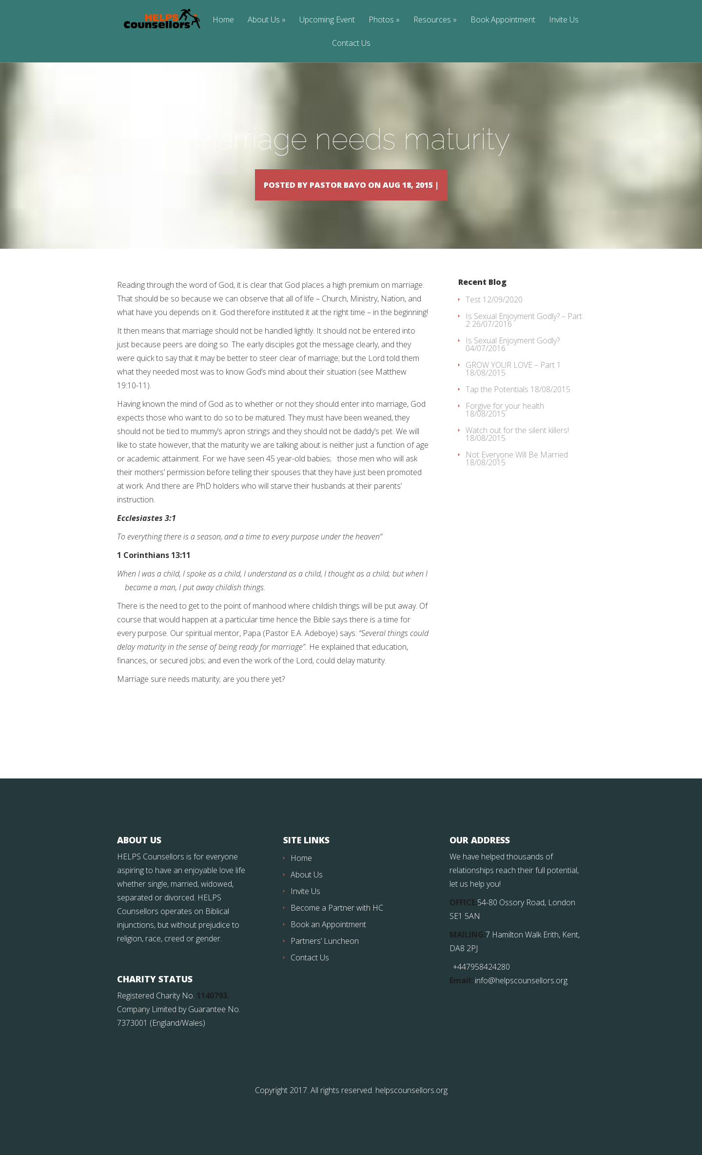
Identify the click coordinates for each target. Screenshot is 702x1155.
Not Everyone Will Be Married (517, 468)
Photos (381, 20)
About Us (264, 20)
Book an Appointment (328, 938)
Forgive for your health (505, 420)
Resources (432, 20)
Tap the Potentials (497, 403)
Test (473, 313)
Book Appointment (502, 20)
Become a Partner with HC (337, 921)
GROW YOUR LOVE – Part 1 (513, 379)
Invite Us (564, 20)
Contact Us (351, 43)
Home (223, 20)
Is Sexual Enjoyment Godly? (513, 354)
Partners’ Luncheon (325, 955)
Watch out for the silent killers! (517, 444)
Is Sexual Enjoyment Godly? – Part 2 (524, 334)
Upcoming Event (327, 20)
